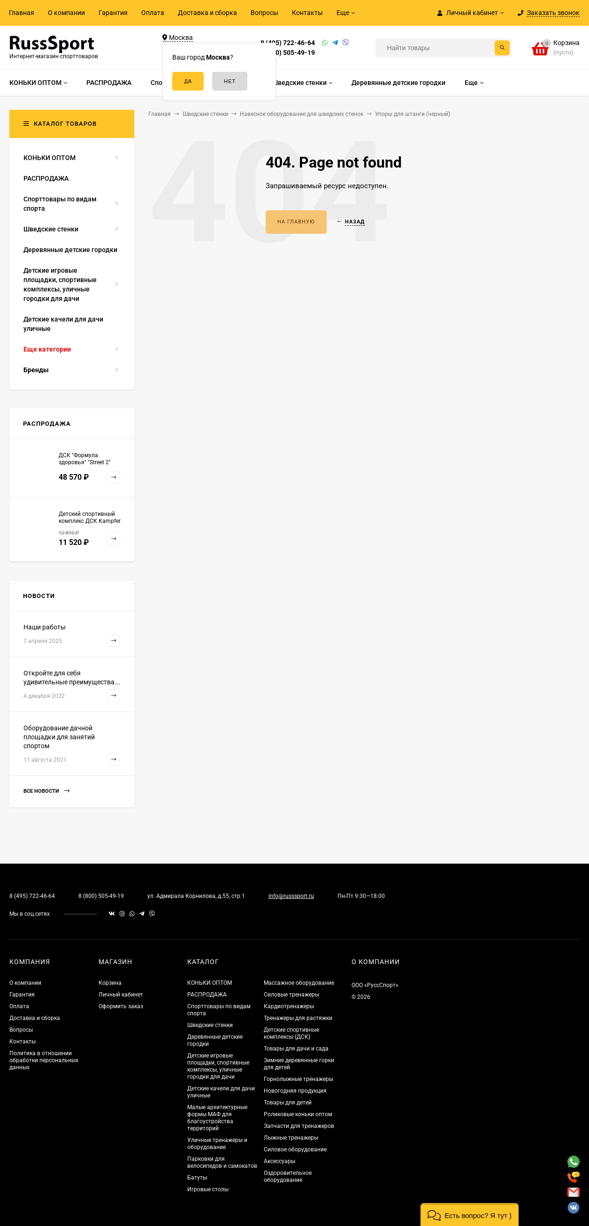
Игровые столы (208, 1189)
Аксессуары (279, 1161)
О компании (66, 12)
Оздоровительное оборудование (288, 1176)
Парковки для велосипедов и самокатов (222, 1162)
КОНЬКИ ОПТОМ (209, 983)
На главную (296, 222)
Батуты (197, 1177)
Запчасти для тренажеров (299, 1126)
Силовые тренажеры (291, 994)
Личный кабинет (121, 994)
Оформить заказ (121, 1006)
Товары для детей (288, 1102)
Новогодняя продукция (295, 1091)
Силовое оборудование (295, 1149)
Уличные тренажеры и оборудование (217, 1143)
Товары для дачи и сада (296, 1048)
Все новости (46, 791)
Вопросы (264, 12)
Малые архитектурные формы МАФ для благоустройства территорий (217, 1118)
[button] (470, 1214)
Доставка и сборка (207, 12)
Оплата (152, 12)
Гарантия (113, 12)
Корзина (110, 983)
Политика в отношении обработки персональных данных (43, 1060)
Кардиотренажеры (289, 1006)
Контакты (307, 12)
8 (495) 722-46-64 (287, 42)
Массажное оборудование (299, 983)
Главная (21, 12)
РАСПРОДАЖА (207, 994)
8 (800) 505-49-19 (287, 52)
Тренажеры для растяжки (298, 1018)
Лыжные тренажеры (291, 1137)
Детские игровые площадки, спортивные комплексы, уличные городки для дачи (218, 1066)
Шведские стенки (210, 1025)
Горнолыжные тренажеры (298, 1079)
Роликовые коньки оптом (298, 1114)
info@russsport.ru (291, 896)
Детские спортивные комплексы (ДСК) (291, 1033)
